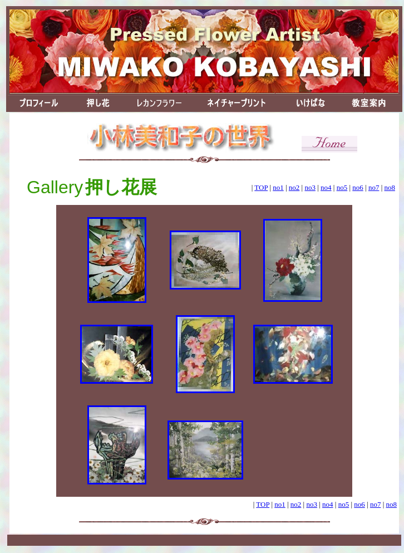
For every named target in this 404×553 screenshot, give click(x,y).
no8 (390, 187)
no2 (294, 187)
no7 (374, 187)
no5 (342, 187)
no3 (310, 187)
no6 (357, 187)
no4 (326, 187)
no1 (278, 187)
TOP (261, 187)
